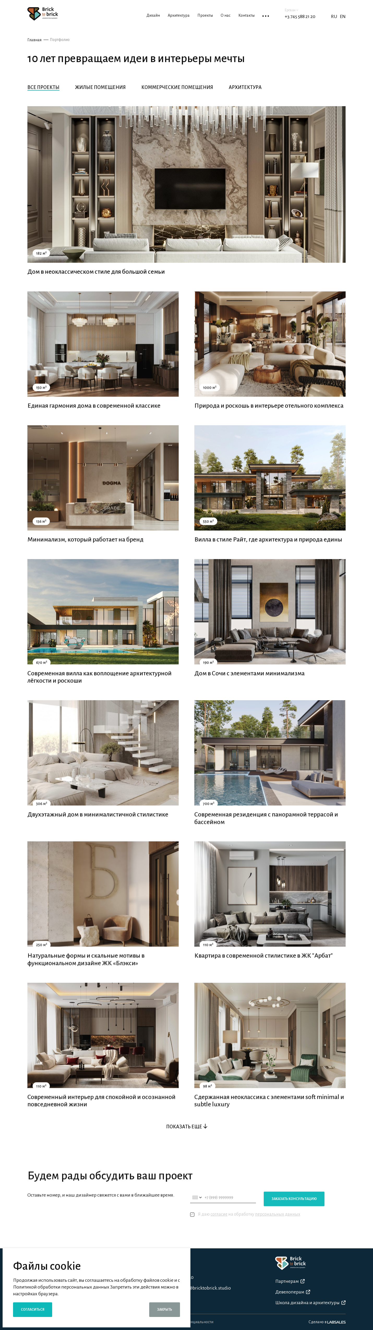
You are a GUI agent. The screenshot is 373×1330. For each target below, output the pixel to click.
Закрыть (164, 1309)
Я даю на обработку (245, 1227)
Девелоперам (292, 1292)
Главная (34, 40)
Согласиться (32, 1309)
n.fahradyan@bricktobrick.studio (197, 1288)
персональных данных (277, 1226)
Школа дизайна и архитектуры (310, 1302)
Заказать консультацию (294, 1211)
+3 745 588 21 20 (300, 16)
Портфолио (60, 40)
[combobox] (196, 1209)
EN (343, 16)
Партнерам (290, 1281)
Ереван (291, 10)
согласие (218, 1226)
